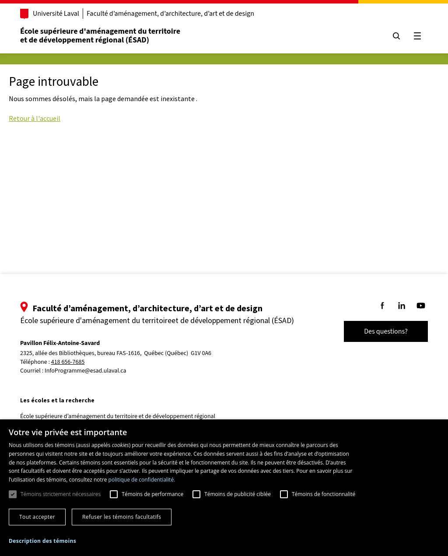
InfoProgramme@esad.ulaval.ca (85, 370)
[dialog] (224, 487)
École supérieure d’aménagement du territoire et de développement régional (117, 416)
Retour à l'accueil (34, 118)
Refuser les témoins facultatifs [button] (121, 517)
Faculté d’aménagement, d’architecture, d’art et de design (170, 13)
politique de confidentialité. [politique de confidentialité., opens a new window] (141, 479)
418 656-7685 (68, 362)
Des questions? (386, 331)
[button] (42, 540)
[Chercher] (396, 35)
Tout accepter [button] (37, 517)
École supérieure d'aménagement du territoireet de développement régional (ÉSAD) (100, 36)
